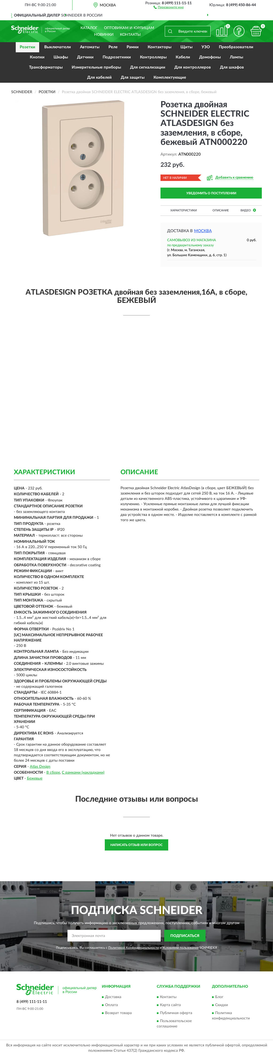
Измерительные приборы (96, 67)
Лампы (236, 57)
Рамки (133, 47)
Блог (219, 997)
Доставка (113, 997)
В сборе (53, 772)
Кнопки (37, 57)
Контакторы (159, 47)
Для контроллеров (192, 67)
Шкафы (61, 57)
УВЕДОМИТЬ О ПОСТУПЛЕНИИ (211, 193)
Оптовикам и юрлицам (129, 28)
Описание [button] (220, 210)
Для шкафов (232, 67)
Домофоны (210, 57)
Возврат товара (118, 1013)
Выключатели (57, 47)
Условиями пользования (180, 947)
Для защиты (132, 78)
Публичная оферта (176, 1013)
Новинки (104, 35)
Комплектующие (170, 78)
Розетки (27, 47)
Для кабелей (99, 78)
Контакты (130, 35)
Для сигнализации (147, 67)
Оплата (111, 1005)
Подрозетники (117, 57)
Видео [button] (248, 210)
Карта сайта (170, 1005)
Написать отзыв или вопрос (136, 845)
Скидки (221, 1005)
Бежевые (34, 778)
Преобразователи (236, 47)
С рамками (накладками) (83, 772)
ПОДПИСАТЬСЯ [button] (184, 936)
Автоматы (89, 47)
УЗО (206, 47)
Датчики (85, 57)
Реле (113, 47)
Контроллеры (153, 57)
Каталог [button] (89, 28)
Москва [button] (203, 231)
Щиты (186, 47)
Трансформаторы (46, 67)
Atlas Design (40, 767)
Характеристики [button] (183, 210)
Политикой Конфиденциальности (133, 947)
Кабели (183, 57)
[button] (169, 7)
